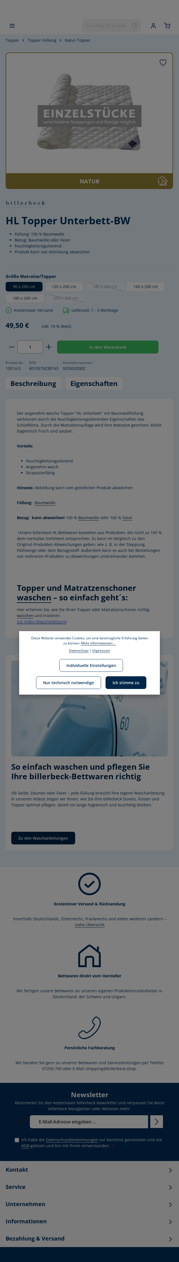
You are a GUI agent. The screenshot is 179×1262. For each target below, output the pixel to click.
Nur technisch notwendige (68, 682)
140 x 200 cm (108, 287)
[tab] (33, 383)
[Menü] (12, 25)
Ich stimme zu (126, 682)
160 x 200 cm (145, 286)
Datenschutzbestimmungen (72, 1139)
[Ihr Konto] (153, 25)
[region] (89, 120)
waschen (34, 597)
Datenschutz (79, 650)
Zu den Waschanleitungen (43, 838)
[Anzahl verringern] (12, 347)
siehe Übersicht (89, 924)
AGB (25, 1145)
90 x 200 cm (24, 286)
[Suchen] (135, 25)
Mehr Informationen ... (98, 643)
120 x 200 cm (64, 286)
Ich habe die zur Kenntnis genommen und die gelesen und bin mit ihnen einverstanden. (91, 1143)
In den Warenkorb (107, 347)
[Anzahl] (30, 347)
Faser (127, 517)
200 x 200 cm (69, 299)
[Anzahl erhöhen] (49, 347)
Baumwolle (45, 502)
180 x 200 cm (25, 298)
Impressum (101, 650)
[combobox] (105, 25)
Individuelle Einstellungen (91, 665)
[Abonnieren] (156, 1121)
